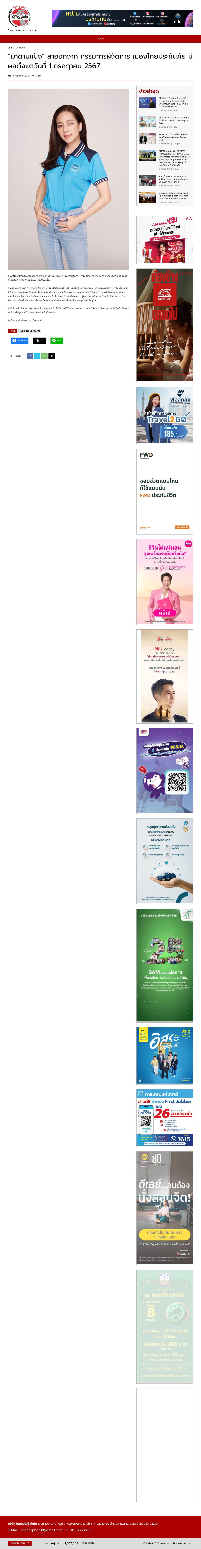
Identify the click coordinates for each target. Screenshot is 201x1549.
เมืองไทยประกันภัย (30, 331)
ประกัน (11, 47)
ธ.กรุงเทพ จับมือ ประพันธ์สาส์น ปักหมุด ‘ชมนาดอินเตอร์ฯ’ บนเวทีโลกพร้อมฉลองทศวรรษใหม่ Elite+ (174, 196)
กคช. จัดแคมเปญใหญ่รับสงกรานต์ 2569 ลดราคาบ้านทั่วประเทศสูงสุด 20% (174, 120)
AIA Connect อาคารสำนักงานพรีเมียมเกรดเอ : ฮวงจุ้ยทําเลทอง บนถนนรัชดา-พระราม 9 (174, 179)
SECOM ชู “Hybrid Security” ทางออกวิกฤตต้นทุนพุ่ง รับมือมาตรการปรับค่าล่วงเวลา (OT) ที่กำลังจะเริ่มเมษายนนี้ (173, 102)
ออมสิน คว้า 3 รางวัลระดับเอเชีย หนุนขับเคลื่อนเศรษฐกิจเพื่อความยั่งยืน (173, 137)
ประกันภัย (20, 47)
